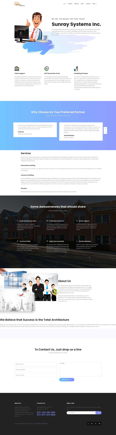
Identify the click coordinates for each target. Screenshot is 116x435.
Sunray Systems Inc (42, 423)
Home (64, 3)
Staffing (70, 3)
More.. (94, 3)
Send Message (67, 379)
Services (76, 3)
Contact (88, 3)
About (82, 3)
